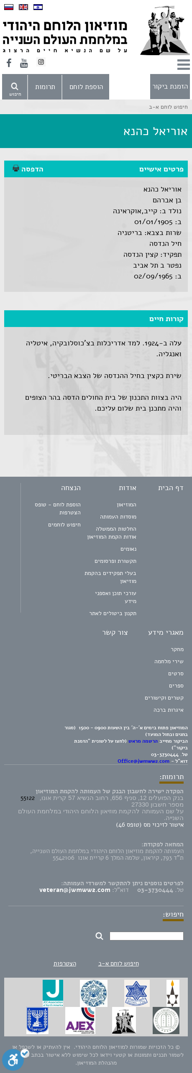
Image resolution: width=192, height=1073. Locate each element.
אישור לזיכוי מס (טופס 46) (150, 824)
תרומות (45, 87)
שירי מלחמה (169, 661)
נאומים (128, 549)
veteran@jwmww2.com (74, 890)
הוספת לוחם (86, 87)
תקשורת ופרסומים (115, 561)
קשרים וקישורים (164, 698)
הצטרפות (65, 963)
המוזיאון (126, 504)
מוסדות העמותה (118, 517)
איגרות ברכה (169, 710)
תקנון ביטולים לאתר (112, 613)
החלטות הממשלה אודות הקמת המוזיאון (111, 533)
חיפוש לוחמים (64, 525)
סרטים (176, 673)
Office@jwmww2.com (143, 761)
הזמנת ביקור (170, 86)
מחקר (177, 649)
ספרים (176, 686)
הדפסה (28, 169)
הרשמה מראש (143, 741)
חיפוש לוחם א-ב (118, 963)
